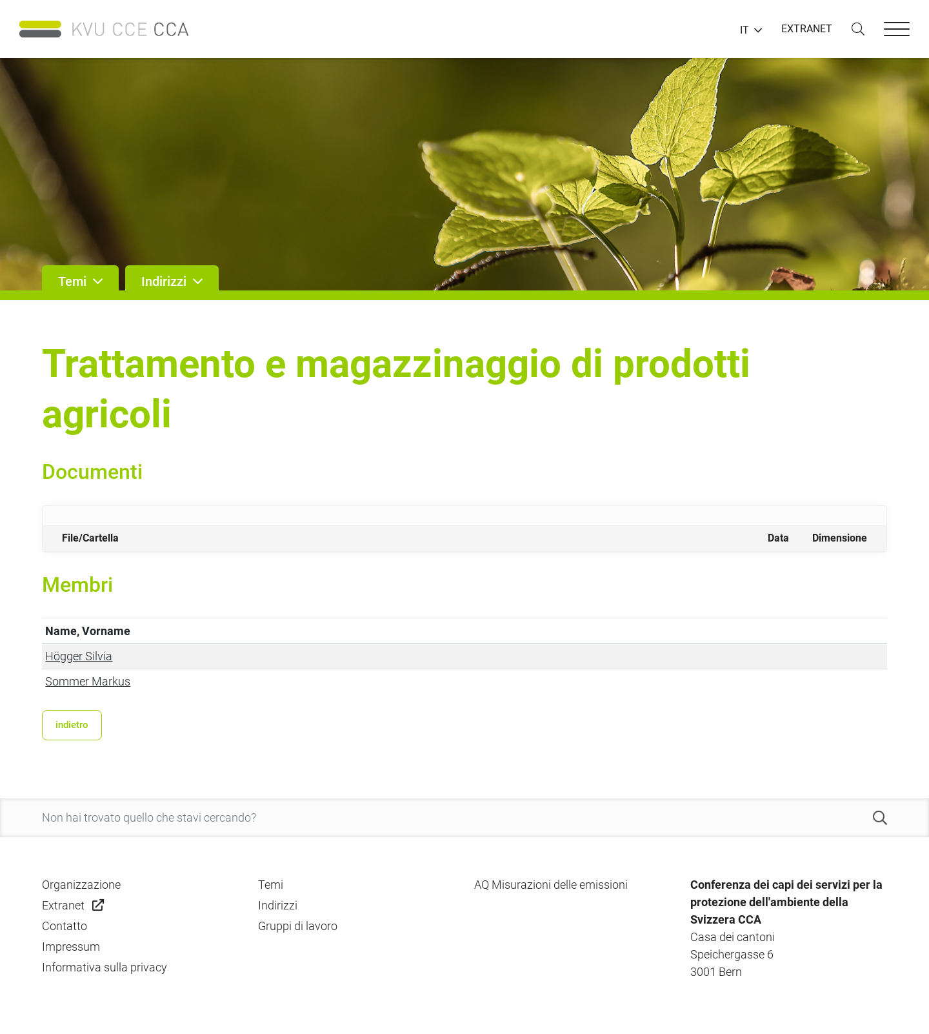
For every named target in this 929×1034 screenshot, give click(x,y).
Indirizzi (277, 905)
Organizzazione (81, 884)
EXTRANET (806, 29)
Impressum (71, 946)
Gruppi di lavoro (297, 926)
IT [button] (744, 30)
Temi (270, 884)
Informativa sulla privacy (104, 967)
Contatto (64, 926)
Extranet (63, 905)
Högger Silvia (78, 656)
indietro (71, 725)
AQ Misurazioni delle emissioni (551, 884)
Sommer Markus (87, 681)
